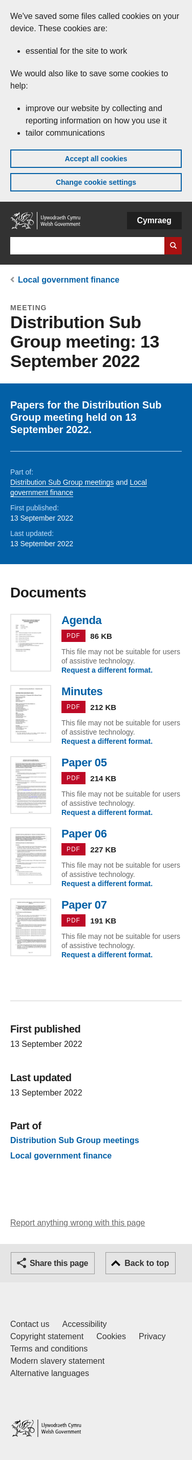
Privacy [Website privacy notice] (152, 1336)
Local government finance (68, 279)
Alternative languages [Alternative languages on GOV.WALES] (49, 1373)
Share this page (59, 1263)
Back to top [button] (146, 1263)
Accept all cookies (96, 159)
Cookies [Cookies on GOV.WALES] (111, 1336)
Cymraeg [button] (154, 220)
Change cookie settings (96, 182)
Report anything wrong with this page (77, 1222)
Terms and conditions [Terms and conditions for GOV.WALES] (49, 1348)
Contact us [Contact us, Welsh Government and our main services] (29, 1324)
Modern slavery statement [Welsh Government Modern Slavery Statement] (57, 1361)
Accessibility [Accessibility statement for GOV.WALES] (84, 1324)
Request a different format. (107, 670)
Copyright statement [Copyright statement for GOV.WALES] (46, 1336)
